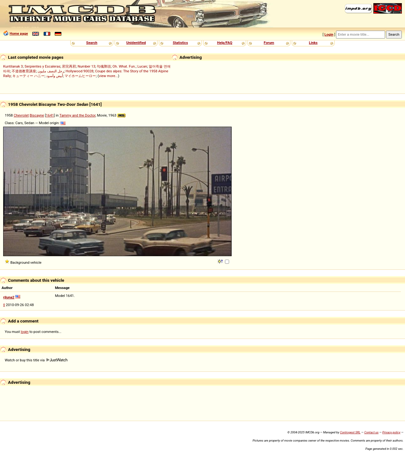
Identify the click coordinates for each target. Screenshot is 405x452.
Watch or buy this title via (36, 360)
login (25, 331)
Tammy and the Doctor (77, 115)
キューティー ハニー (28, 76)
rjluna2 (8, 297)
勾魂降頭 (104, 66)
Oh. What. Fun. (124, 66)
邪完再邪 (69, 66)
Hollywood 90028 (79, 71)
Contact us (371, 432)
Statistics (180, 42)
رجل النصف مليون (51, 71)
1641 (50, 115)
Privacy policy (391, 432)
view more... (108, 76)
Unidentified (136, 42)
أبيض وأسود (54, 76)
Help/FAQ (224, 42)
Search (91, 42)
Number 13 (86, 66)
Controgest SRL (350, 432)
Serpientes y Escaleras (42, 66)
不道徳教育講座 (24, 71)
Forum (269, 42)
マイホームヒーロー (80, 76)
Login (328, 34)
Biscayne (37, 115)
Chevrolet (21, 115)
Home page (18, 33)
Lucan (142, 66)
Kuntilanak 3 (13, 66)
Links (313, 42)
